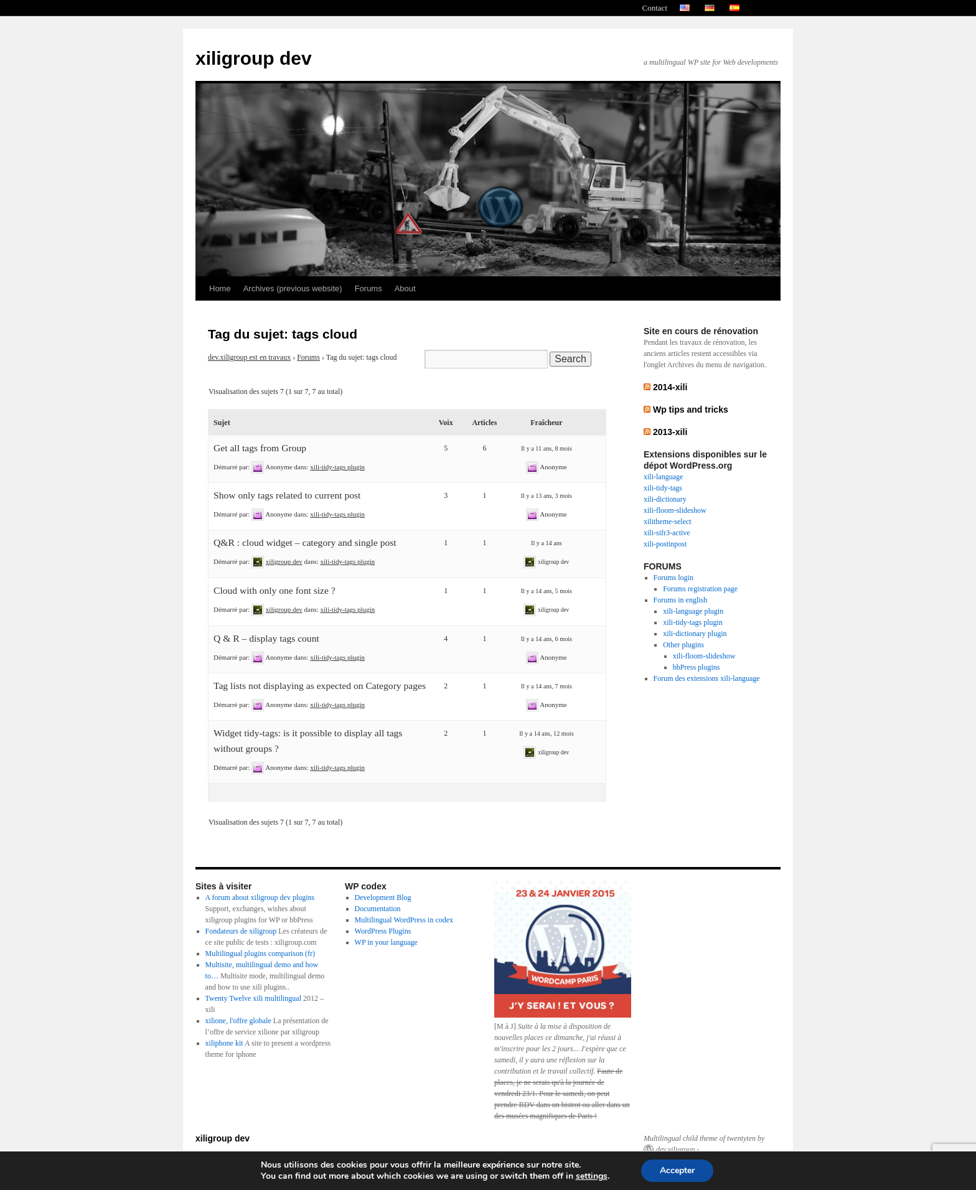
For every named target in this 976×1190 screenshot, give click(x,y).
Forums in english (681, 600)
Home (220, 288)
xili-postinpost (665, 544)
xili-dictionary (665, 499)
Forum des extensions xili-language (707, 678)
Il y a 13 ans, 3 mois (546, 495)
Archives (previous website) (292, 288)
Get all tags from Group (260, 448)
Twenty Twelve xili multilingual (253, 998)
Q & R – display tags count (266, 638)
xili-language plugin (693, 611)
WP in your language (386, 942)
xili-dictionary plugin (694, 633)
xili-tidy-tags (663, 488)
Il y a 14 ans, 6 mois (546, 638)
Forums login (673, 577)
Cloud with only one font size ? (275, 590)
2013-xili (670, 432)
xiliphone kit (224, 1043)
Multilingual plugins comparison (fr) (260, 953)
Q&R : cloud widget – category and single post (305, 542)
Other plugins (683, 644)
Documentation (378, 908)
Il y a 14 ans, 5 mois (546, 591)
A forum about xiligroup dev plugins (260, 897)
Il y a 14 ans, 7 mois (546, 686)
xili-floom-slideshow (675, 510)
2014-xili (670, 387)
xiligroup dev (253, 58)
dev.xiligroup (675, 1149)
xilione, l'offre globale (238, 1020)
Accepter (677, 1170)
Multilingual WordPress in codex (404, 920)
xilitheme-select (668, 521)
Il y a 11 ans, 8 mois (546, 448)
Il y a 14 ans (546, 543)
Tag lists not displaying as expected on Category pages (320, 685)
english (684, 8)
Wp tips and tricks (690, 410)
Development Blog (383, 897)
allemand (709, 8)
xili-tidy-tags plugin (337, 467)
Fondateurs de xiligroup (241, 931)
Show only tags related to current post (287, 495)
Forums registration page (700, 588)
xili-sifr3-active (667, 532)
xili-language (663, 476)
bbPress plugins (696, 667)
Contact (654, 7)
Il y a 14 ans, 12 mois (546, 733)
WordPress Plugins (383, 931)
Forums (368, 288)
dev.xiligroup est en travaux (249, 357)
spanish (734, 8)
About (405, 288)
